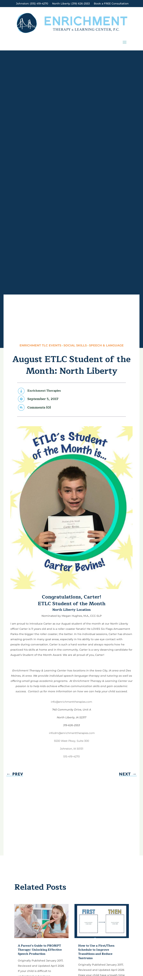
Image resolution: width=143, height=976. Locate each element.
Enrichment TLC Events (40, 345)
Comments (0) (39, 407)
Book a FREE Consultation (111, 3)
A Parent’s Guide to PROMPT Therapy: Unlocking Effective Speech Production (40, 949)
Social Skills (75, 345)
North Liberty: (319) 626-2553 (71, 3)
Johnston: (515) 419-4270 (32, 3)
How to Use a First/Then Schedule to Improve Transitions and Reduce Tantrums (96, 952)
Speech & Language (106, 345)
